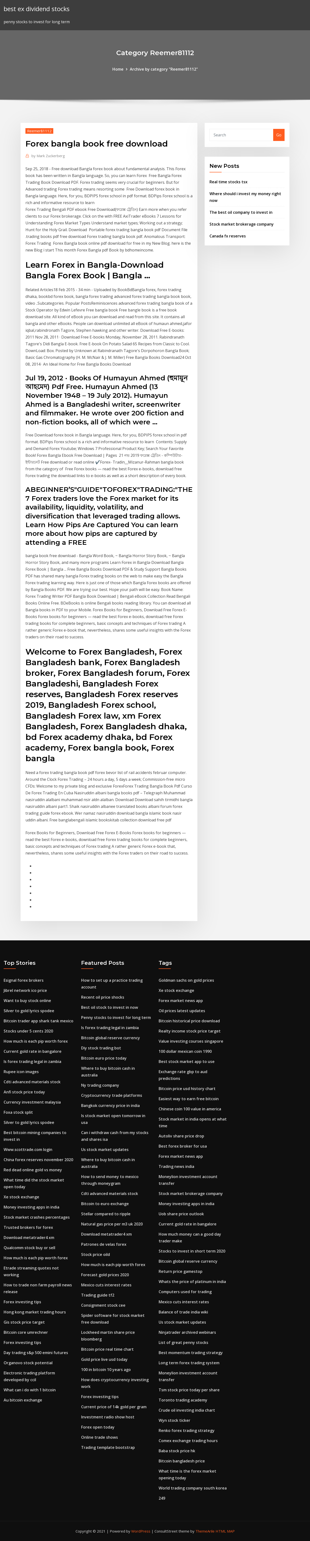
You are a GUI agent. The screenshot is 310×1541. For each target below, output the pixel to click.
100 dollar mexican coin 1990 (185, 1051)
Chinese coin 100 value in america (190, 1109)
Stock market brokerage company (241, 224)
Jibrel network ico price (25, 990)
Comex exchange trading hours (188, 1440)
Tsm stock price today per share (189, 1390)
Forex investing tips (22, 1302)
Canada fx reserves (227, 236)
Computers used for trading (185, 1291)
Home (118, 69)
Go (278, 135)
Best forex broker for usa (183, 1146)
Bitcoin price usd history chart (187, 1088)
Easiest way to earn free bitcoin (189, 1098)
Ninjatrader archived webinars (187, 1332)
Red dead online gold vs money (33, 1169)
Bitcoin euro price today (104, 1058)
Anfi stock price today (24, 1092)
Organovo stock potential (28, 1362)
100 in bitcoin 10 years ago (106, 1369)
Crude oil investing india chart (187, 1410)
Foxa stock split (18, 1112)
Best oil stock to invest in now (109, 1007)
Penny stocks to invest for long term (116, 1017)
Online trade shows (99, 1437)
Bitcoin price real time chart (107, 1349)
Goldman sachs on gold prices (186, 980)
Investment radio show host (107, 1417)
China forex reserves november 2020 (38, 1159)
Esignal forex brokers (24, 980)
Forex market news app (181, 1000)
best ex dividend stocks (37, 9)
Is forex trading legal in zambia (32, 1061)
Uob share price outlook (181, 1214)
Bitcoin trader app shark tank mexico (38, 1021)
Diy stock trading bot (101, 1048)
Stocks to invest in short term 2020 (192, 1251)
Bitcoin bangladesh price (182, 1461)
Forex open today (98, 1427)
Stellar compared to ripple (106, 1214)
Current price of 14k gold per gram (114, 1406)
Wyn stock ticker (174, 1420)
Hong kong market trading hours (35, 1312)
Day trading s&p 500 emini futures (36, 1352)
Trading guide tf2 (97, 1295)
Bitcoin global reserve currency (110, 1037)
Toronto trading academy (183, 1400)
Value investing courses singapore (191, 1041)
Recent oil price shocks (102, 997)
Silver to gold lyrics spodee (29, 1010)
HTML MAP (225, 1531)
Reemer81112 (39, 130)
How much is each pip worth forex (36, 1041)
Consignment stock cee (103, 1305)
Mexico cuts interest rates (106, 1285)
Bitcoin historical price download (189, 1021)
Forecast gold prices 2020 (105, 1274)
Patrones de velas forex (103, 1244)
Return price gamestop (180, 1271)
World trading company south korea (193, 1488)
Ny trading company (100, 1085)
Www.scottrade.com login (28, 1149)
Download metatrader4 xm (29, 1237)
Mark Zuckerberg (48, 155)
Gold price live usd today (104, 1359)
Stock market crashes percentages (37, 1217)
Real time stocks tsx (228, 181)
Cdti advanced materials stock (32, 1081)
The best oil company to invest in (240, 212)
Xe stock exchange (21, 1197)
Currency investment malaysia (32, 1102)
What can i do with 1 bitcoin (30, 1390)
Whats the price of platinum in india (192, 1281)
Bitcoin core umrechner (26, 1332)
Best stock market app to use (187, 1061)
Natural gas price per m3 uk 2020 (112, 1224)
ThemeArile (205, 1531)
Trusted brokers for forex (28, 1227)
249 (162, 1498)
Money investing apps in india (31, 1207)
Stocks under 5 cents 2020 (28, 1031)
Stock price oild (95, 1254)
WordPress (140, 1531)
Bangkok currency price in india (110, 1105)
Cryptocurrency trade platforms (111, 1095)
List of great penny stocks (183, 1342)
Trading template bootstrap (108, 1447)
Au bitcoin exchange (23, 1400)
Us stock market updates (105, 1149)
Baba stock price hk (177, 1450)
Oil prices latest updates (182, 1010)
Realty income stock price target (190, 1031)
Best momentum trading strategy (191, 1352)
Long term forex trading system (189, 1362)
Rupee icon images (21, 1071)
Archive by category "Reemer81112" (164, 69)
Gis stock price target (24, 1322)
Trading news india (176, 1166)
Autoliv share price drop (181, 1136)
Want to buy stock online (27, 1000)
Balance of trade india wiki (183, 1312)
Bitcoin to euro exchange (105, 1203)
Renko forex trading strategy (187, 1430)
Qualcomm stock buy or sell (29, 1247)
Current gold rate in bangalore (33, 1051)
